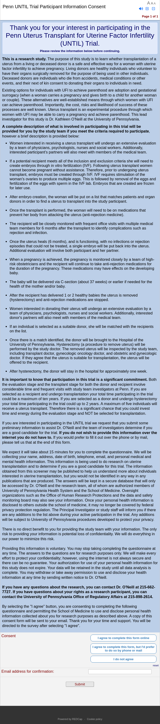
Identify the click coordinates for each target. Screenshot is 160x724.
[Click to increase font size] (147, 9)
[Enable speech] (141, 9)
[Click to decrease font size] (153, 9)
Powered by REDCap (70, 719)
